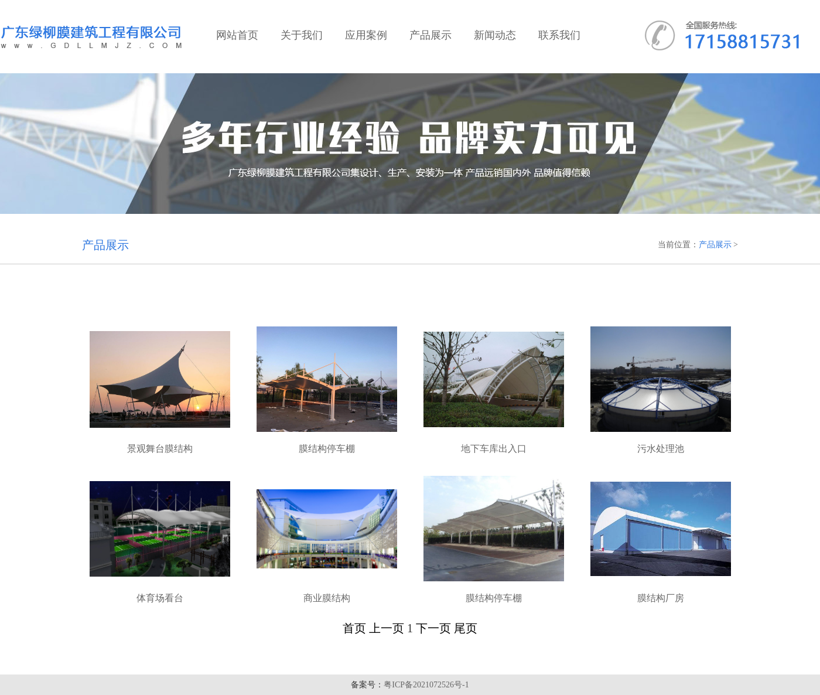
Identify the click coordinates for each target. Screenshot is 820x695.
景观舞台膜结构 (160, 449)
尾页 (465, 628)
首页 (354, 628)
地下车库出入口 (494, 449)
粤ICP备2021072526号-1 (426, 684)
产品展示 (715, 244)
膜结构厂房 (660, 598)
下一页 (433, 628)
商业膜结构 (326, 598)
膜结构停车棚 (327, 449)
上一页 (386, 628)
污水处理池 (660, 449)
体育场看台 (159, 598)
